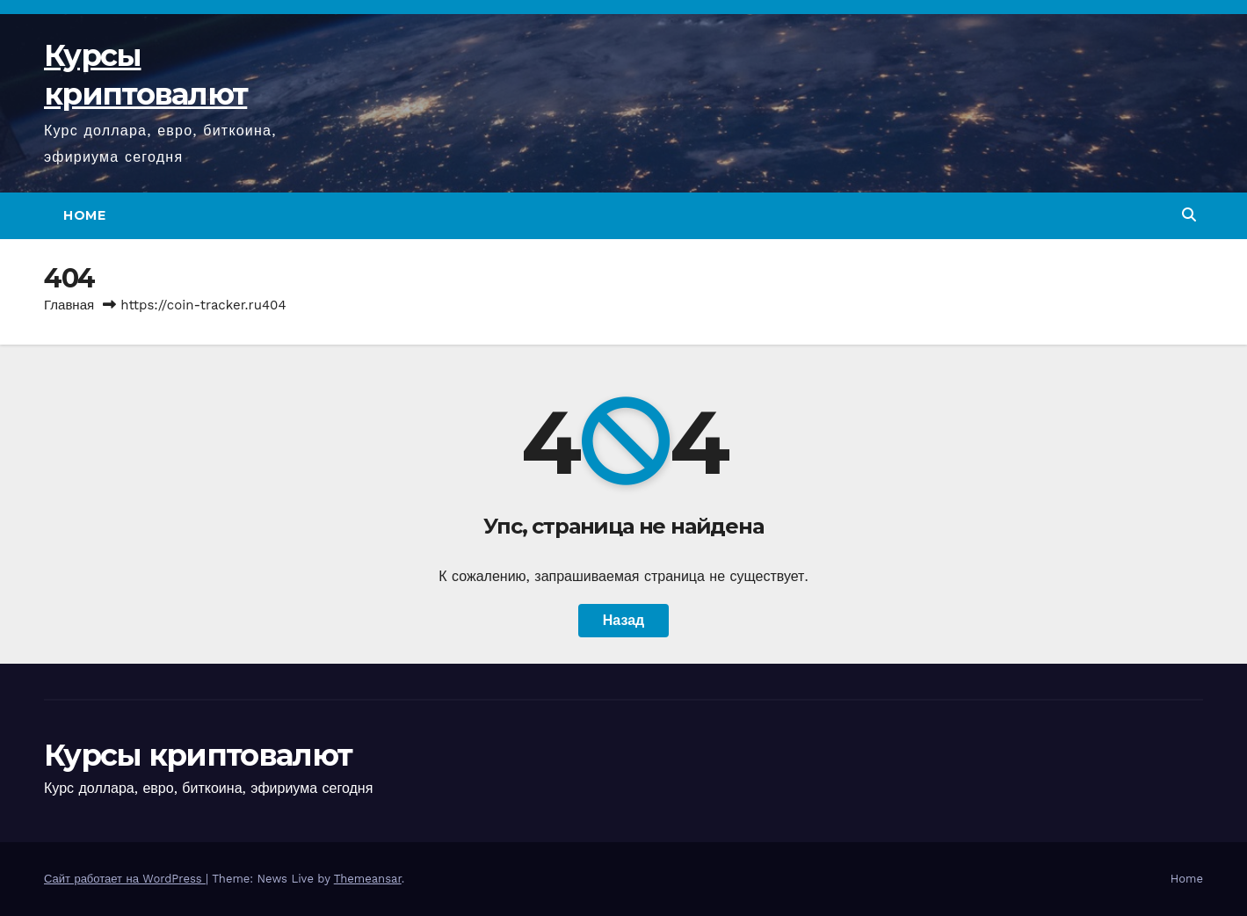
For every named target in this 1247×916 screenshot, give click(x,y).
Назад (623, 620)
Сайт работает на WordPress (125, 878)
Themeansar (368, 878)
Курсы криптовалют (198, 755)
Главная (69, 305)
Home (84, 215)
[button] (1189, 215)
